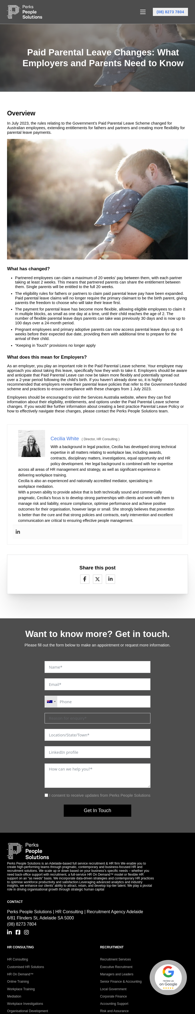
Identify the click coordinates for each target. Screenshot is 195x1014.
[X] (97, 579)
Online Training (18, 981)
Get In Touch (97, 810)
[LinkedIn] (110, 579)
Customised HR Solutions (25, 967)
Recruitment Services (115, 959)
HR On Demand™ (20, 974)
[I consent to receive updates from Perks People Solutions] (46, 795)
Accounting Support (114, 1004)
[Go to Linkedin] (9, 932)
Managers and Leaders (116, 974)
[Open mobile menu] (143, 12)
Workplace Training (21, 989)
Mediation (14, 996)
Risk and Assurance (114, 1011)
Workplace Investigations (25, 1004)
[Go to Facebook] (18, 932)
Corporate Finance (113, 996)
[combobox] (51, 701)
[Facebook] (84, 579)
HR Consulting (17, 959)
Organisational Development (27, 1011)
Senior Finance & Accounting (121, 981)
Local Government (113, 989)
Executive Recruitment (116, 967)
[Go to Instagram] (26, 932)
